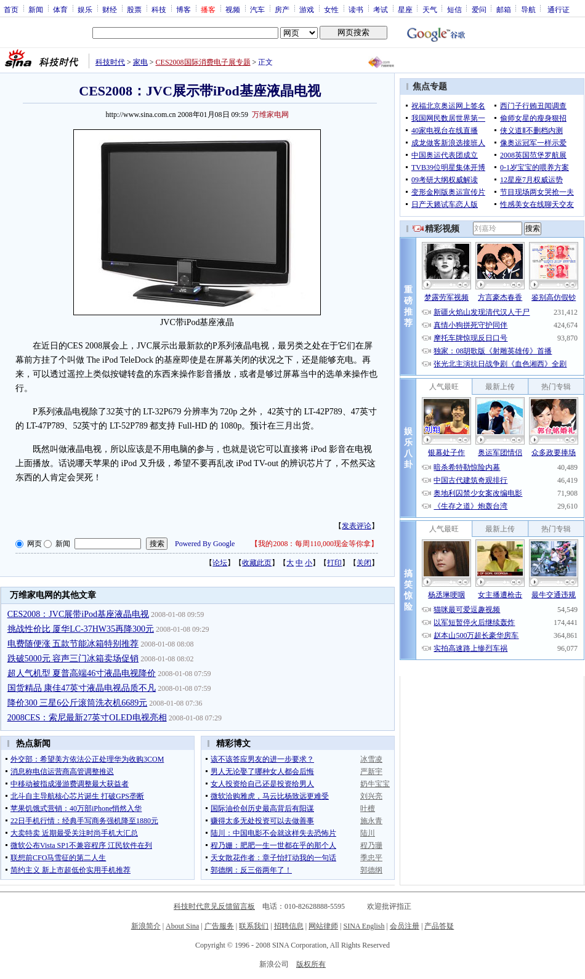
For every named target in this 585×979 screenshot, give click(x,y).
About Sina (182, 926)
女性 (331, 9)
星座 (405, 9)
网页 (34, 543)
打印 (334, 562)
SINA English (363, 926)
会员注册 (404, 926)
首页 (11, 9)
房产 (282, 9)
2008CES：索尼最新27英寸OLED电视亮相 (87, 717)
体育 (60, 9)
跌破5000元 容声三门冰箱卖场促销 (73, 658)
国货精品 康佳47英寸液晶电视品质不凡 (81, 688)
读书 (356, 9)
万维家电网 (270, 114)
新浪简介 (146, 926)
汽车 (257, 9)
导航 (528, 9)
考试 (380, 9)
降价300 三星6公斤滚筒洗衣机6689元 (77, 702)
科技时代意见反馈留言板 (214, 906)
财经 (109, 9)
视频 (232, 9)
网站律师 (323, 926)
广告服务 (219, 926)
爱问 (479, 9)
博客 (183, 9)
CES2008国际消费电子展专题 (203, 62)
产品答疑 (439, 926)
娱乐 (85, 9)
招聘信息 (289, 926)
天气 (429, 9)
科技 (158, 9)
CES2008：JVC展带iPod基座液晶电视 (78, 614)
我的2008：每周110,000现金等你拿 (314, 543)
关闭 (364, 562)
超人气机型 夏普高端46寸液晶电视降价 (81, 673)
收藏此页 (257, 562)
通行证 (558, 9)
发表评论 (356, 526)
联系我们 (253, 926)
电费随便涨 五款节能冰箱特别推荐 (73, 643)
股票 (134, 9)
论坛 (219, 562)
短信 (454, 9)
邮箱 (503, 9)
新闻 (35, 9)
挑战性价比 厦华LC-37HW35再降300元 (80, 629)
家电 (140, 62)
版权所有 (311, 964)
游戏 (306, 9)
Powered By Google (205, 543)
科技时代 (110, 62)
